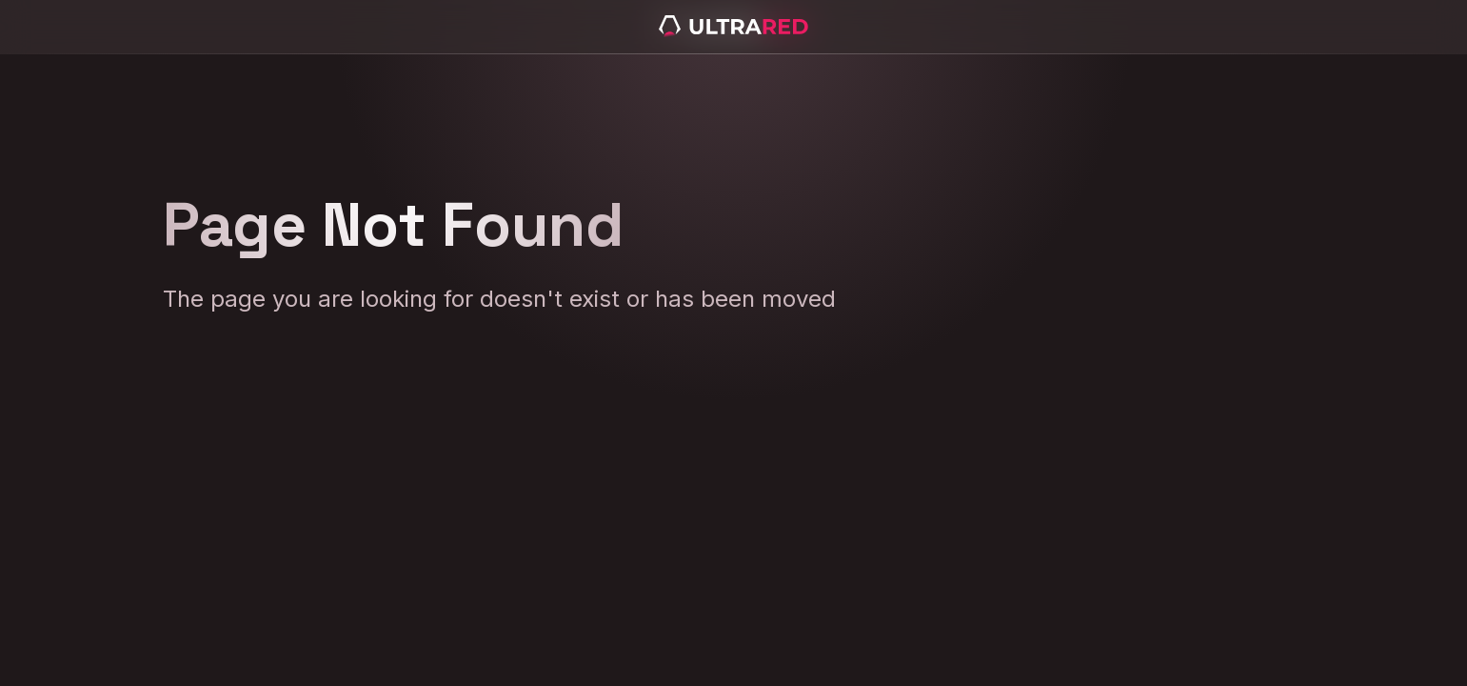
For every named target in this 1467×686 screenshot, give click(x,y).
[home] (734, 26)
